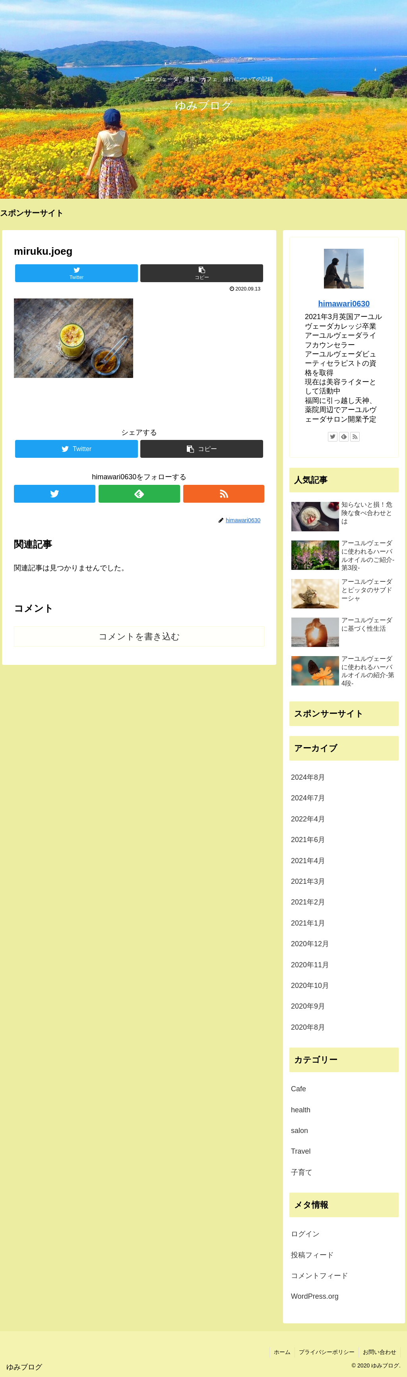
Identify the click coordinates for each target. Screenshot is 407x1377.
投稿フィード (312, 1255)
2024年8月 (308, 777)
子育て (301, 1172)
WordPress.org (315, 1296)
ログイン (305, 1234)
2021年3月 (308, 881)
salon (299, 1131)
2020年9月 (308, 1006)
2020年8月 (308, 1027)
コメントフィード (319, 1276)
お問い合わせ (379, 1352)
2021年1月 (308, 923)
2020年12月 (310, 944)
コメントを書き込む (139, 636)
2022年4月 (308, 819)
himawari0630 (344, 303)
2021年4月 (308, 861)
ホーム (282, 1352)
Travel (300, 1151)
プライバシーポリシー (327, 1352)
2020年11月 (310, 965)
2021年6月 (308, 840)
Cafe (298, 1089)
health (300, 1110)
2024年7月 (308, 798)
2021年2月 (308, 902)
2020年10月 (310, 986)
